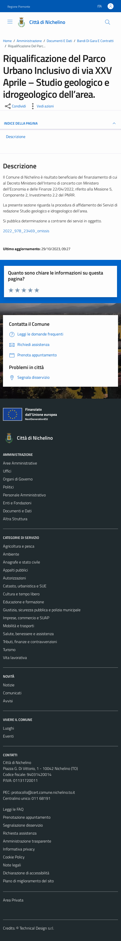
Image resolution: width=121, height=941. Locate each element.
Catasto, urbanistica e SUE (24, 586)
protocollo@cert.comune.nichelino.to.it (43, 792)
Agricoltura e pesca (18, 546)
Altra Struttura (15, 519)
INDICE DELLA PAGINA (60, 123)
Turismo (9, 650)
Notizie (8, 685)
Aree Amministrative (20, 463)
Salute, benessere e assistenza (28, 634)
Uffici (7, 471)
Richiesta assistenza (20, 833)
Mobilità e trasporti (18, 626)
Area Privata (13, 900)
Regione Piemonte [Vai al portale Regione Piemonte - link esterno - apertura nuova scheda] (18, 6)
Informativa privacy (19, 849)
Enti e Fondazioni (17, 503)
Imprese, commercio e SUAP (26, 618)
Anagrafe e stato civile (21, 562)
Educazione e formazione (23, 602)
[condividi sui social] (15, 106)
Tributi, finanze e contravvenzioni (30, 642)
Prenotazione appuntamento (26, 817)
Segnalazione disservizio (23, 825)
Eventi (8, 736)
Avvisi (8, 701)
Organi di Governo (18, 479)
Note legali (12, 865)
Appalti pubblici (15, 570)
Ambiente (11, 554)
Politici (8, 487)
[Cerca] (108, 22)
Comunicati (12, 693)
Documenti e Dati (17, 511)
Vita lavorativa (15, 657)
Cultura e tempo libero (21, 594)
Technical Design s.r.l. (37, 928)
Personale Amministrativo (24, 495)
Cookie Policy (14, 857)
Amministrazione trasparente (27, 841)
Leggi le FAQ (13, 809)
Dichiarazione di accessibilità (26, 873)
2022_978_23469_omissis (26, 231)
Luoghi (8, 728)
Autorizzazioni (14, 578)
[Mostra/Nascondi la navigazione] (10, 22)
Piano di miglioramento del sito (28, 881)
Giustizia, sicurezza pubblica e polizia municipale (42, 610)
